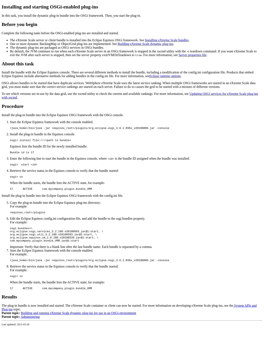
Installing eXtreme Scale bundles (167, 40)
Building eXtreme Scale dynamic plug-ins (145, 44)
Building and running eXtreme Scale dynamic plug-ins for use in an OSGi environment (78, 322)
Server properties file (192, 55)
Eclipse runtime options (165, 76)
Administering (30, 326)
